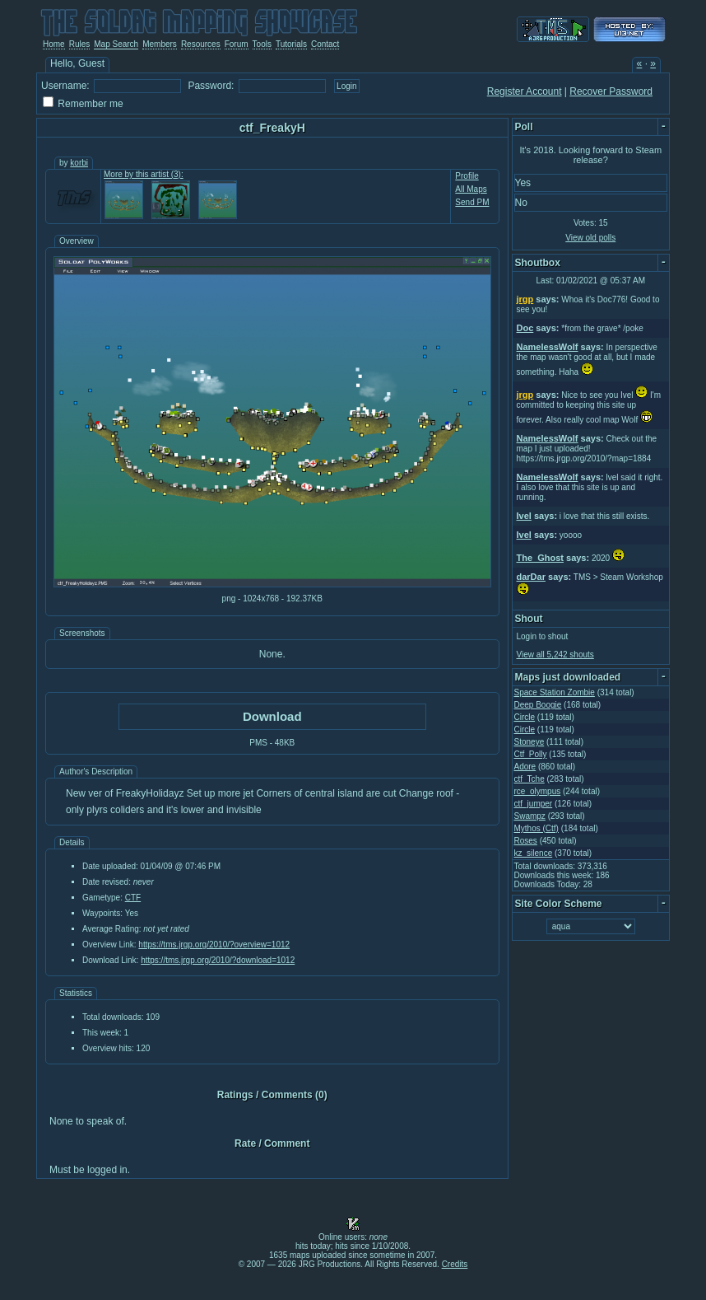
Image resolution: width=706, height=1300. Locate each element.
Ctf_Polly (530, 754)
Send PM (472, 202)
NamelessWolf (547, 347)
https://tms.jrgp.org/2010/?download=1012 (218, 960)
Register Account (524, 91)
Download (272, 716)
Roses (525, 840)
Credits (455, 1264)
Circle (525, 717)
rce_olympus (537, 791)
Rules (80, 44)
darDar (531, 577)
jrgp (525, 299)
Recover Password (611, 91)
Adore (525, 766)
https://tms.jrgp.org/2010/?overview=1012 (214, 944)
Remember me (90, 104)
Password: (211, 85)
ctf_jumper (533, 803)
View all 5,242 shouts (555, 654)
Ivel (524, 516)
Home (54, 44)
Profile (466, 175)
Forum (236, 44)
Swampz (530, 816)
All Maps (470, 189)
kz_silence (533, 853)
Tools (262, 44)
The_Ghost (540, 558)
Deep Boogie (538, 704)
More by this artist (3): (143, 174)
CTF (133, 897)
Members (159, 44)
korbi (79, 162)
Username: (65, 85)
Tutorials (291, 44)
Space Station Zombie (554, 692)
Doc (525, 328)
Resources (201, 44)
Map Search (116, 44)
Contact (325, 44)
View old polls (590, 237)
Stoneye (529, 741)
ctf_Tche (529, 778)
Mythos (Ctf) (536, 828)
